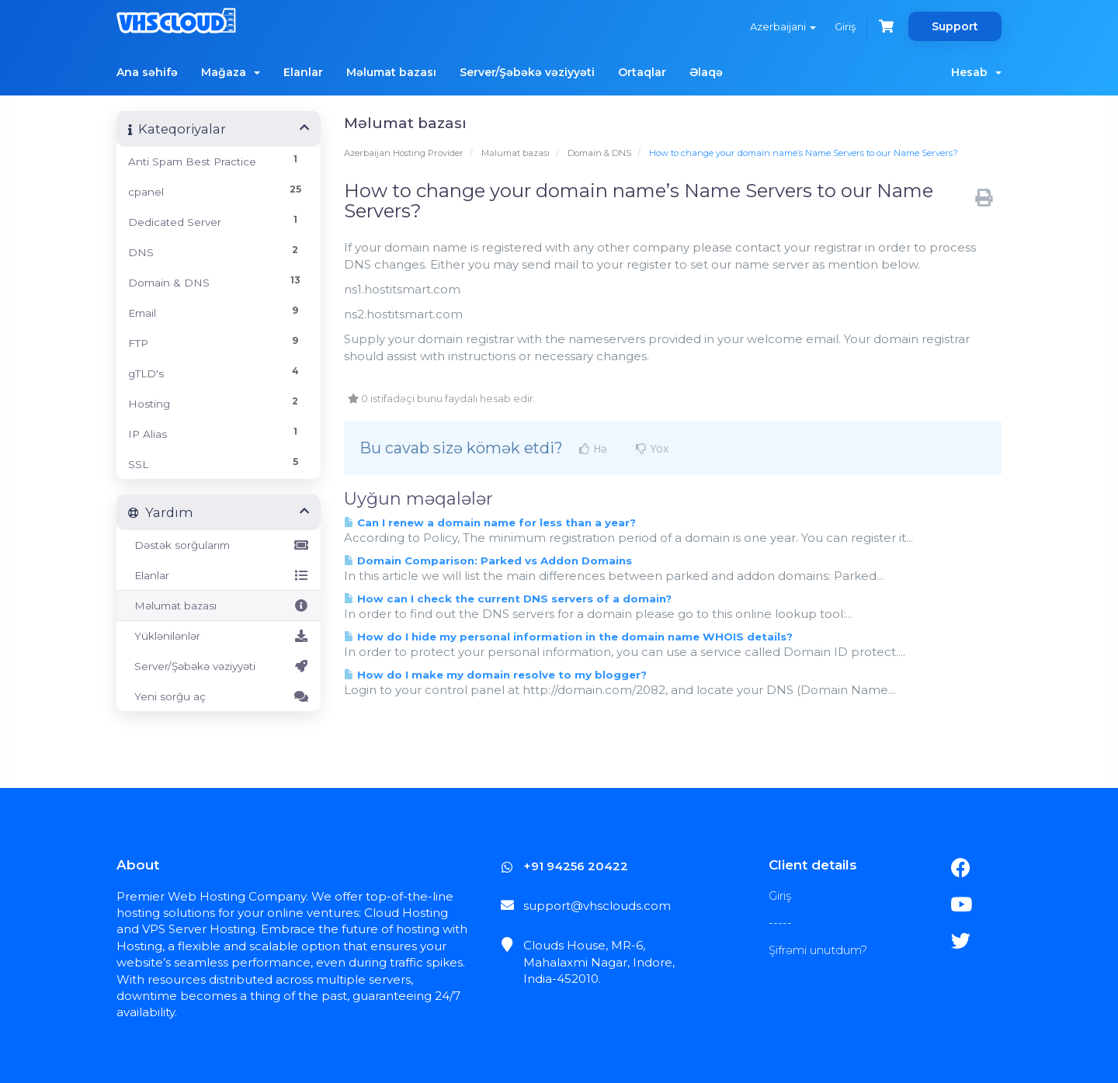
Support (955, 26)
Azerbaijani (783, 26)
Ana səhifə (147, 72)
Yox (652, 449)
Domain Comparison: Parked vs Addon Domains (488, 560)
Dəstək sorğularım (218, 545)
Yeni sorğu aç (218, 696)
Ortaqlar (642, 72)
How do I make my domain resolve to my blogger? (495, 674)
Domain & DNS (599, 153)
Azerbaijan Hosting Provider (404, 153)
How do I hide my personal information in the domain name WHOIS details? (568, 636)
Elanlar (303, 72)
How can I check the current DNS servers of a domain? (508, 598)
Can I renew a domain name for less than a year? (490, 522)
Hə (593, 449)
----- (780, 922)
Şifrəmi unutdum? (818, 949)
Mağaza (230, 72)
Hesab (976, 72)
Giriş (845, 26)
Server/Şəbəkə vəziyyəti (527, 72)
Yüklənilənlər (218, 636)
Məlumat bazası (391, 72)
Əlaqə (706, 72)
